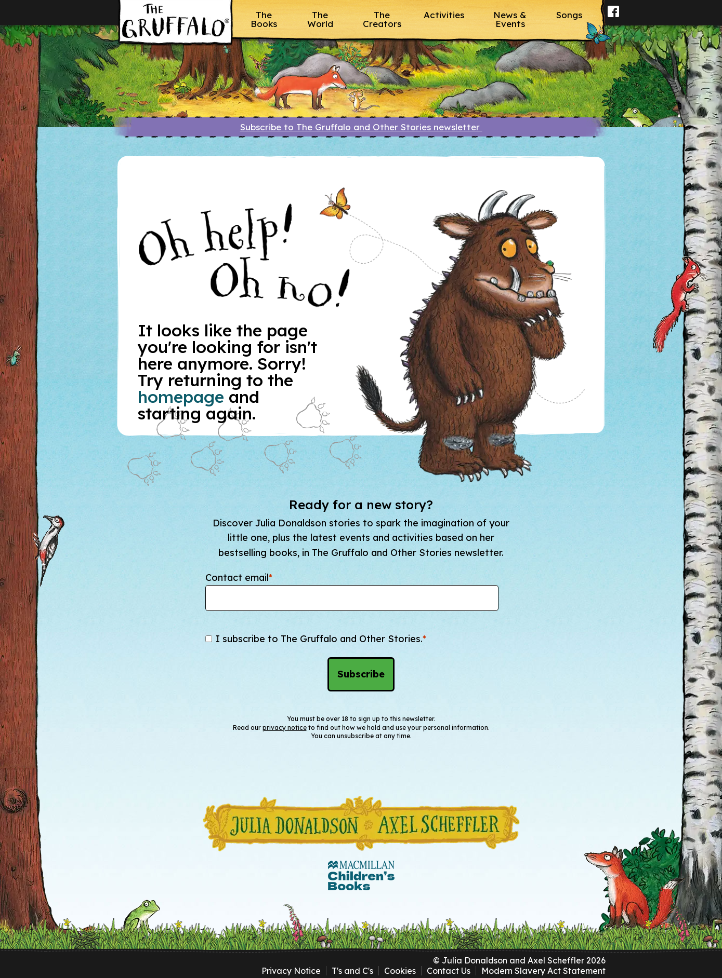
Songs (569, 14)
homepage (181, 396)
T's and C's (352, 970)
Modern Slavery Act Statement (543, 970)
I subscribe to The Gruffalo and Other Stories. (321, 639)
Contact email (238, 577)
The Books (264, 19)
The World (320, 19)
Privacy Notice (291, 970)
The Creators (382, 19)
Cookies (400, 970)
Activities (444, 14)
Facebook (614, 18)
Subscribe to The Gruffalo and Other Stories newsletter (361, 126)
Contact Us (448, 970)
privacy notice (284, 727)
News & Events (510, 19)
